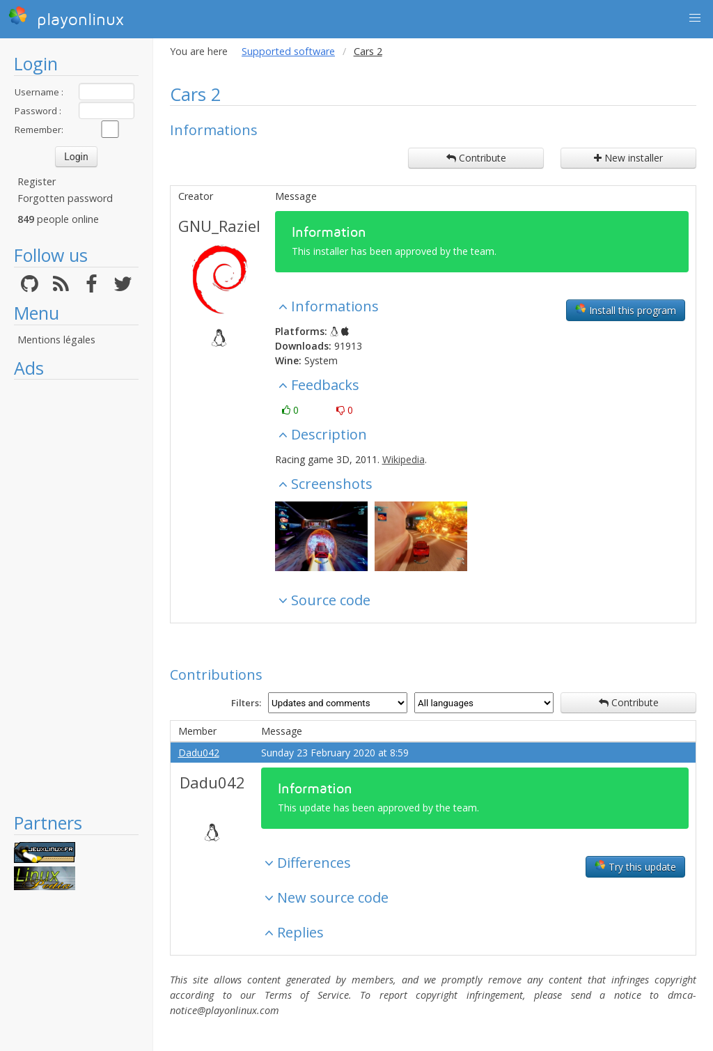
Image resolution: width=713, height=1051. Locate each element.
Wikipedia (403, 459)
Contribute (476, 157)
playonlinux (66, 17)
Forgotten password (65, 198)
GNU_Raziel (219, 225)
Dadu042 (198, 752)
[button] (695, 18)
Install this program (625, 310)
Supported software (288, 51)
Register (36, 181)
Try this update (635, 866)
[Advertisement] (76, 595)
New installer (628, 157)
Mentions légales (56, 339)
